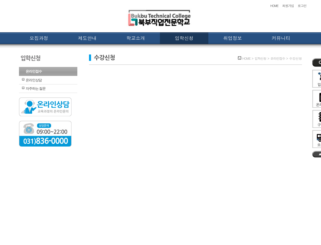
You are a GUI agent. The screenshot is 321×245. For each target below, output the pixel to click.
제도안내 (87, 38)
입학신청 (184, 38)
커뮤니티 (281, 38)
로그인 (302, 5)
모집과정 (38, 38)
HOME (274, 5)
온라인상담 (34, 80)
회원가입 (288, 5)
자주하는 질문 (36, 89)
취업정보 (232, 38)
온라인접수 (34, 71)
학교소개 (135, 38)
